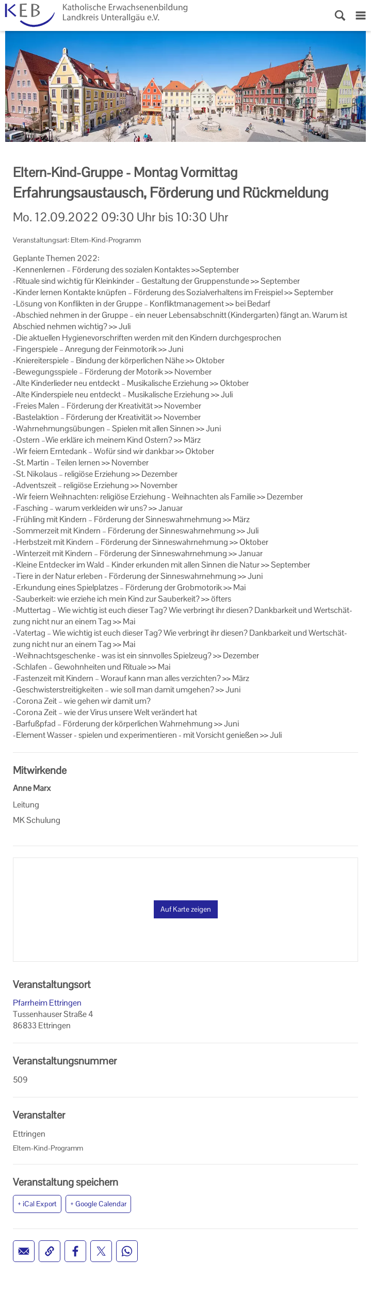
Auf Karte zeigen (185, 909)
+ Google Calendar (98, 1203)
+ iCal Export (37, 1203)
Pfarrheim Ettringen (47, 1002)
